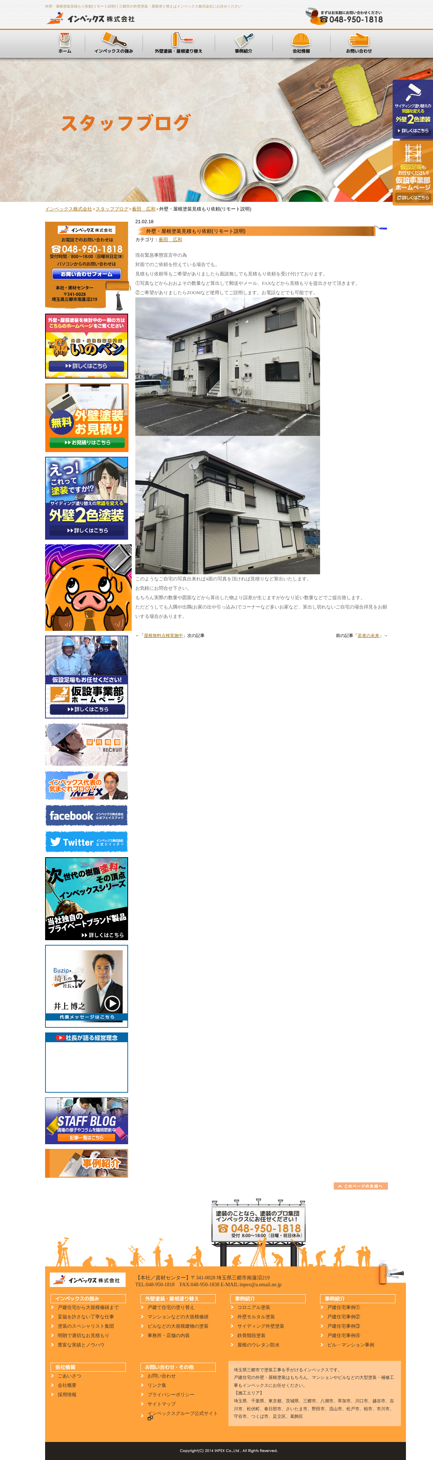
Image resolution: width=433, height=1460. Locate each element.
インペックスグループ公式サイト (181, 1415)
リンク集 (157, 1385)
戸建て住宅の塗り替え (171, 1307)
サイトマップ (162, 1404)
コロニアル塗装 (253, 1307)
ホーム (65, 43)
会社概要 (67, 1385)
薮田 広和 (170, 239)
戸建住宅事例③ (343, 1326)
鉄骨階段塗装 (251, 1335)
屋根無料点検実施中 (163, 635)
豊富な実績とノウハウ (81, 1344)
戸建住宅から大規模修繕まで (88, 1307)
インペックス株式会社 (92, 18)
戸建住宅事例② (343, 1316)
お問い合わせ (359, 43)
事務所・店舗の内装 (169, 1335)
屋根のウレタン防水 (258, 1344)
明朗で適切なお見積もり (83, 1335)
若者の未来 (368, 635)
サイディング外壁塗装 (260, 1326)
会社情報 (301, 43)
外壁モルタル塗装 (256, 1316)
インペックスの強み (114, 43)
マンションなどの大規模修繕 (178, 1316)
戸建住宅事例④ (343, 1335)
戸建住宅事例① (343, 1307)
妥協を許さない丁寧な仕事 (86, 1316)
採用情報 (67, 1394)
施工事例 (243, 43)
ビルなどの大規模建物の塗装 (178, 1326)
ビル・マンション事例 (350, 1344)
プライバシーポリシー (171, 1394)
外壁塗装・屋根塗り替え (179, 43)
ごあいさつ (69, 1375)
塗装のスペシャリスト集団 (86, 1326)
